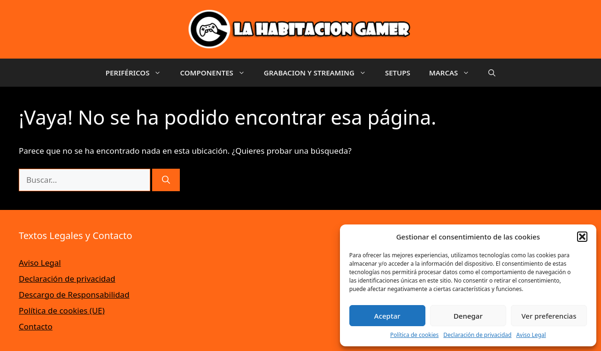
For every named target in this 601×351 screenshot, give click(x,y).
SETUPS (397, 72)
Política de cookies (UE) (62, 310)
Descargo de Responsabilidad (74, 294)
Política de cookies (414, 335)
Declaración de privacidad (477, 335)
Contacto (36, 326)
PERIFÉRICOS (138, 73)
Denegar (468, 316)
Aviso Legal (531, 335)
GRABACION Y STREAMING (320, 73)
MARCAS (454, 73)
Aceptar (387, 316)
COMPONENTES (217, 73)
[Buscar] (166, 180)
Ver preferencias (548, 316)
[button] (582, 236)
